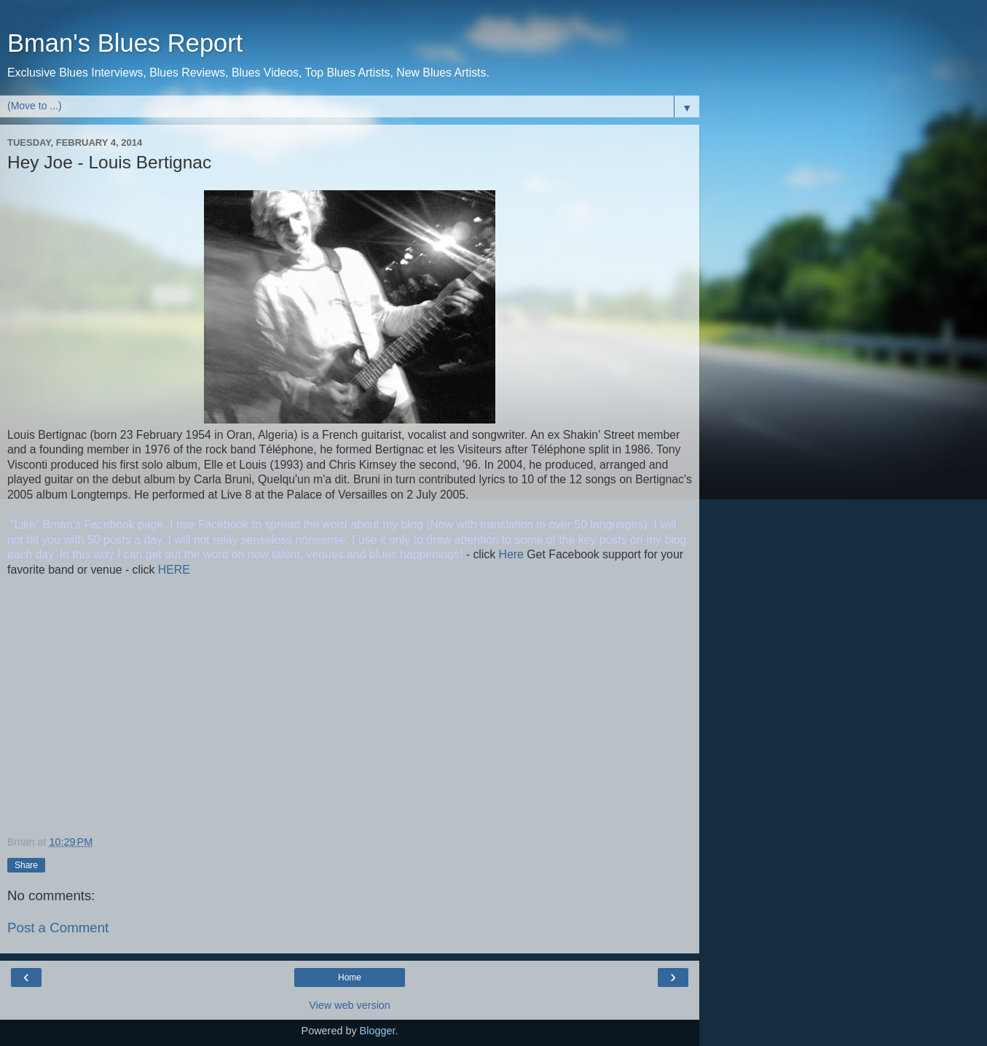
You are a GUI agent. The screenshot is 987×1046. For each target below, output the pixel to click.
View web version (349, 1005)
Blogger (378, 1031)
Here (509, 554)
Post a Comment (58, 927)
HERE (171, 569)
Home (349, 977)
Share (26, 865)
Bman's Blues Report (125, 43)
